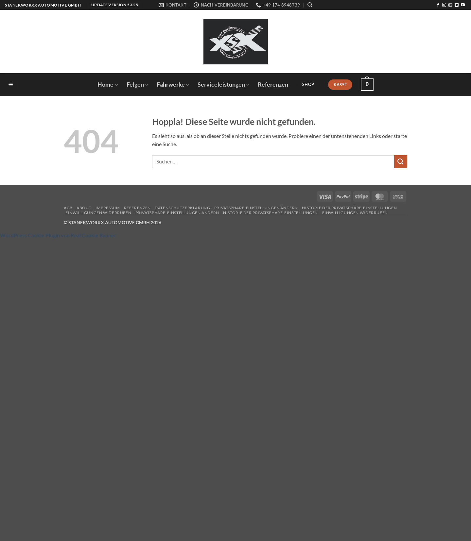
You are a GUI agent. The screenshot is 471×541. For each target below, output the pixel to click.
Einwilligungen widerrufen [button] (98, 212)
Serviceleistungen (223, 84)
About (84, 207)
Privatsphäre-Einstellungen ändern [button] (256, 207)
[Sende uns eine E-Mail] (450, 5)
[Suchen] (309, 4)
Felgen (137, 84)
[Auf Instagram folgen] (444, 5)
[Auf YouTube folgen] (463, 5)
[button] (11, 84)
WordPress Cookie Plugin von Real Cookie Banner (58, 235)
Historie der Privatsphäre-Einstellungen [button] (349, 207)
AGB (68, 207)
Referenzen (273, 84)
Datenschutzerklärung (182, 207)
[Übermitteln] (400, 161)
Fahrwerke (173, 84)
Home (107, 84)
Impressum (108, 207)
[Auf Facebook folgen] (438, 5)
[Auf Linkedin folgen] (457, 5)
